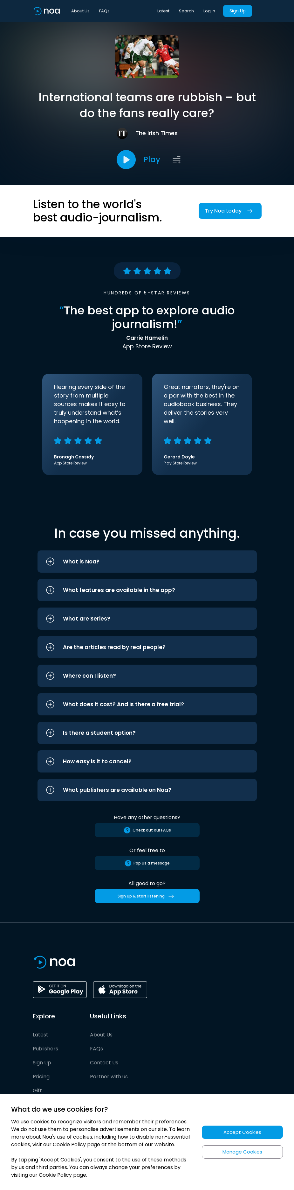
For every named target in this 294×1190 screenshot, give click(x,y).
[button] (147, 561)
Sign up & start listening (147, 896)
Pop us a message (147, 863)
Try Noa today (230, 211)
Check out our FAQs (147, 830)
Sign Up (237, 11)
